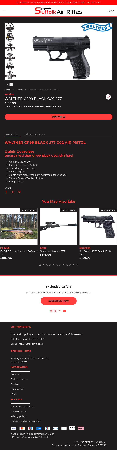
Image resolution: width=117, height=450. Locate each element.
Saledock (44, 437)
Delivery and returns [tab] (34, 134)
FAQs (13, 393)
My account (17, 389)
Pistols (20, 90)
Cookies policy (19, 411)
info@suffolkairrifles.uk (30, 344)
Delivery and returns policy (26, 421)
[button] (4, 11)
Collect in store (19, 379)
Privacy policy (18, 416)
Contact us (58, 117)
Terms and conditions (23, 406)
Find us (15, 384)
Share (8, 187)
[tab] (40, 265)
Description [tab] (12, 134)
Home (8, 90)
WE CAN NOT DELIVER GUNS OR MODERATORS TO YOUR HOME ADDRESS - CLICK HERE (58, 2)
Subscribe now (58, 301)
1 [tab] (11, 85)
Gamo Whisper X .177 (52, 251)
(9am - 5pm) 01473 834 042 (30, 339)
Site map (49, 434)
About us (16, 374)
